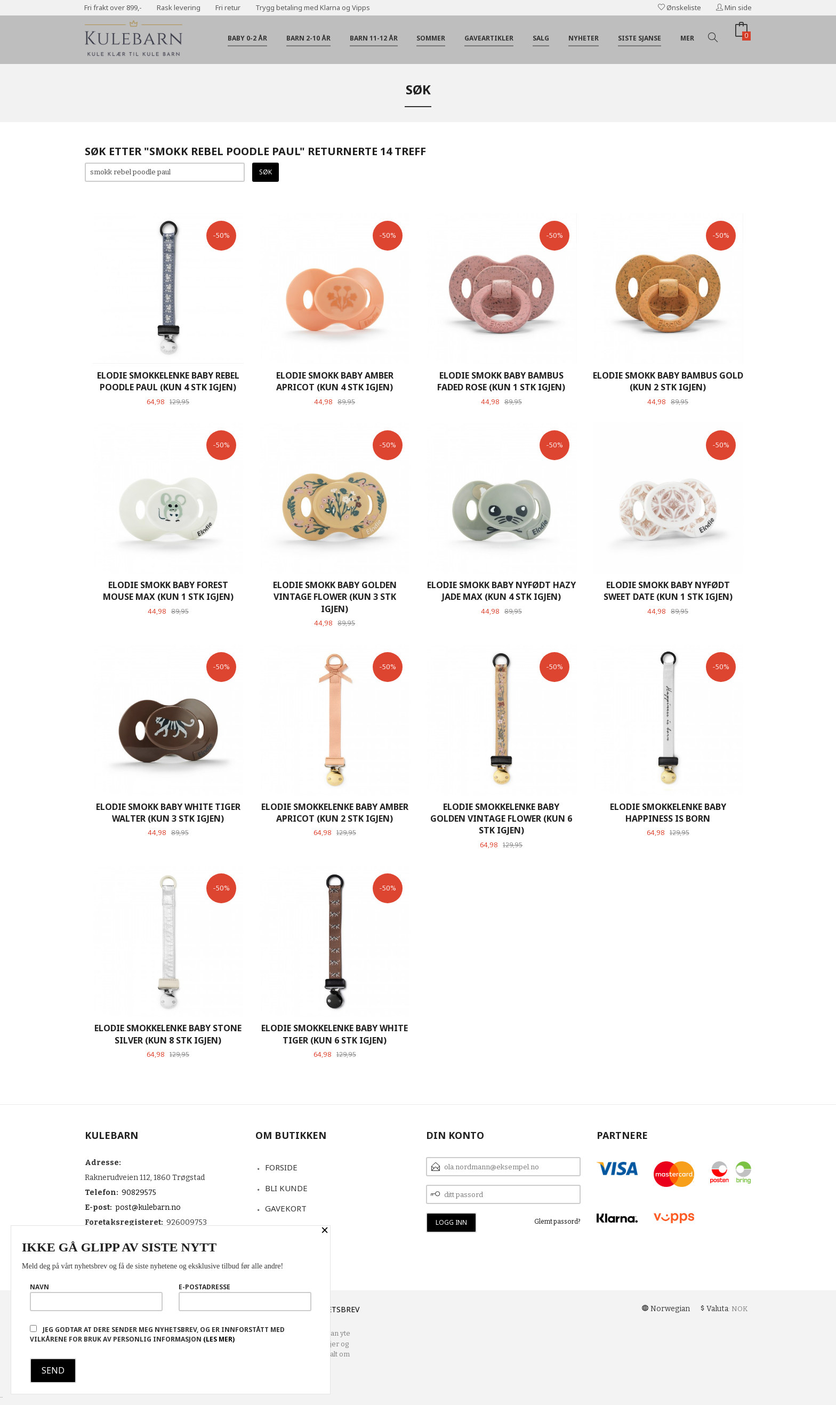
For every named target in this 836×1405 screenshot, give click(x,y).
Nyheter (583, 38)
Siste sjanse (639, 38)
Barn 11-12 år (374, 38)
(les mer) (219, 1339)
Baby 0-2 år (247, 38)
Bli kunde (286, 1188)
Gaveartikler (488, 38)
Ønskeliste (679, 7)
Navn (96, 1296)
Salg (541, 38)
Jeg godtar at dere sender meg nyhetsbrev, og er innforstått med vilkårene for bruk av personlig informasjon (157, 1334)
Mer (687, 38)
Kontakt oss (292, 1229)
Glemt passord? (557, 1221)
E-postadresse (245, 1296)
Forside (281, 1167)
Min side (734, 7)
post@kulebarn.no (148, 1207)
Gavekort (286, 1208)
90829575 (139, 1192)
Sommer (430, 38)
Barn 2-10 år (308, 38)
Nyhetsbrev (335, 1309)
